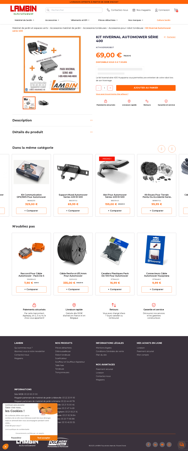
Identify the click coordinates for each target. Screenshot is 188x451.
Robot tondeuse (62, 355)
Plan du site (101, 355)
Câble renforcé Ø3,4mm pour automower (73, 274)
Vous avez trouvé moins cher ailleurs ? (112, 94)
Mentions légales (103, 348)
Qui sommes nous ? (23, 348)
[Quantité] (104, 88)
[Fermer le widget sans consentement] (15, 405)
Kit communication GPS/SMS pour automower (31, 196)
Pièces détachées (63, 348)
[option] (31, 185)
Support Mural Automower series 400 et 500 (73, 196)
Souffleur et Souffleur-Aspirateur (70, 362)
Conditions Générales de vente (110, 351)
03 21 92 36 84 (68, 415)
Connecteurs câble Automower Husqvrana (156, 274)
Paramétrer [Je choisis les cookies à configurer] (16, 438)
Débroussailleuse (63, 351)
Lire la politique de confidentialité (17, 429)
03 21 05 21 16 (71, 412)
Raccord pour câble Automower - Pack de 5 (31, 274)
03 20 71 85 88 (68, 419)
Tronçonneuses (62, 372)
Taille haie (59, 365)
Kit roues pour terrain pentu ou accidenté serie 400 (157, 196)
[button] (5, 446)
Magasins (18, 358)
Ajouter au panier (146, 88)
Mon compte (143, 355)
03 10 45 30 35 (68, 422)
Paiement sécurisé (145, 351)
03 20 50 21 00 (31, 394)
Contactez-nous (21, 355)
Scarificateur (61, 358)
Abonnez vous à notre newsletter (29, 351)
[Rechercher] (74, 10)
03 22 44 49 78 (68, 401)
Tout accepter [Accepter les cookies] (43, 438)
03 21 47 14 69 (68, 408)
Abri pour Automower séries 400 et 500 (115, 196)
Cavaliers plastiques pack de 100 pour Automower (115, 274)
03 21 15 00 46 (68, 405)
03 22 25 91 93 (68, 398)
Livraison (141, 348)
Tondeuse (59, 369)
